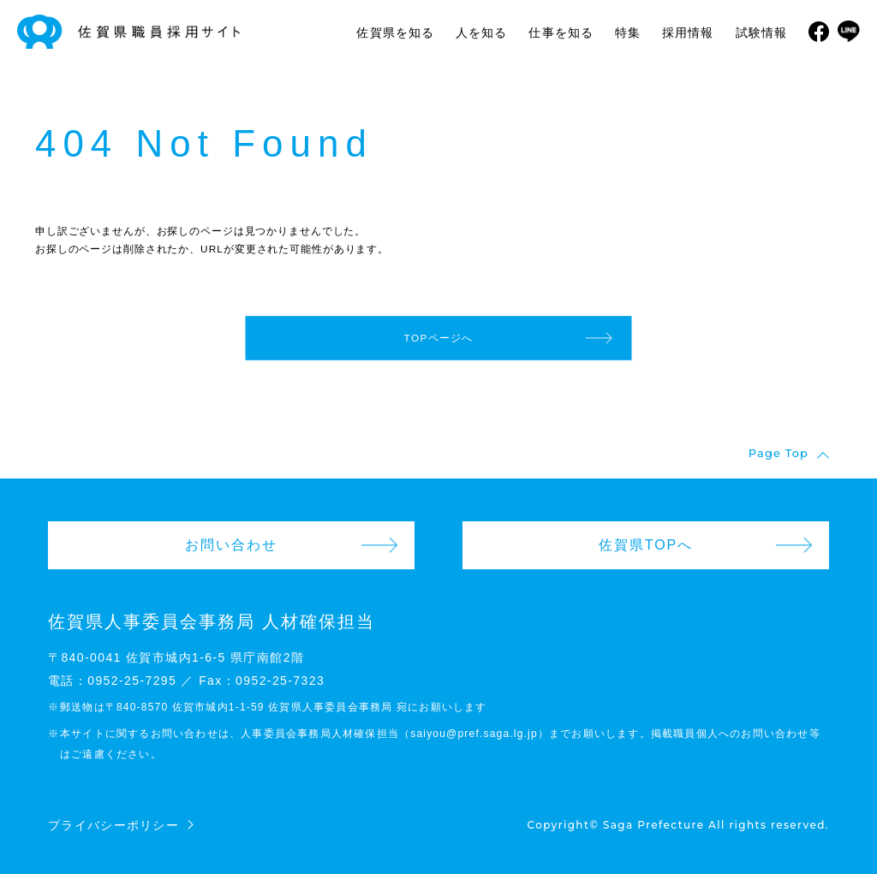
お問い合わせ (231, 545)
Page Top (778, 454)
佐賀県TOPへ (646, 545)
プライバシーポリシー (113, 825)
